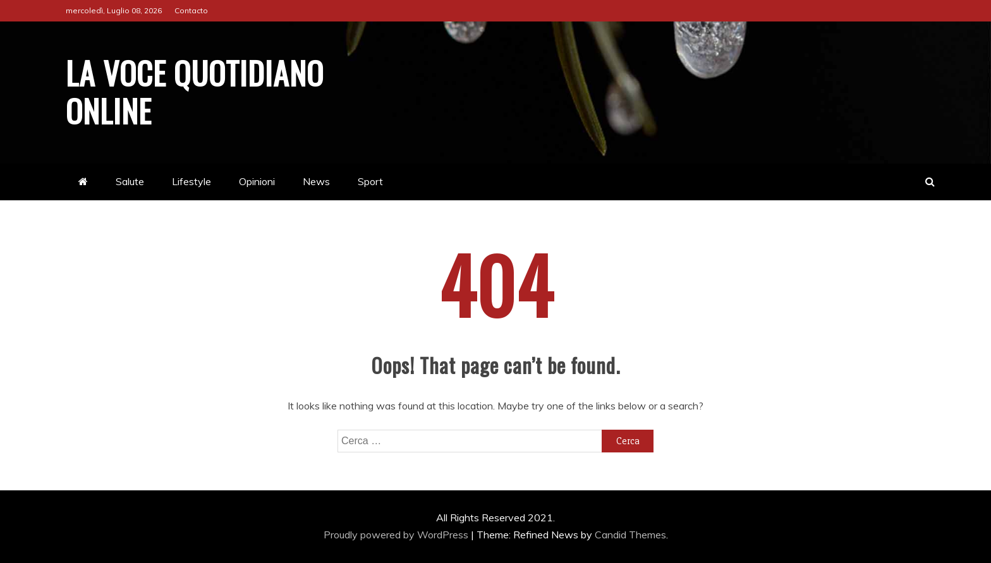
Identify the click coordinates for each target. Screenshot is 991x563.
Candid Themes (630, 534)
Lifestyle (191, 181)
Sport (370, 181)
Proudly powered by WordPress (397, 534)
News (316, 181)
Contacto (191, 10)
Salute (130, 181)
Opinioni (257, 181)
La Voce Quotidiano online (195, 91)
